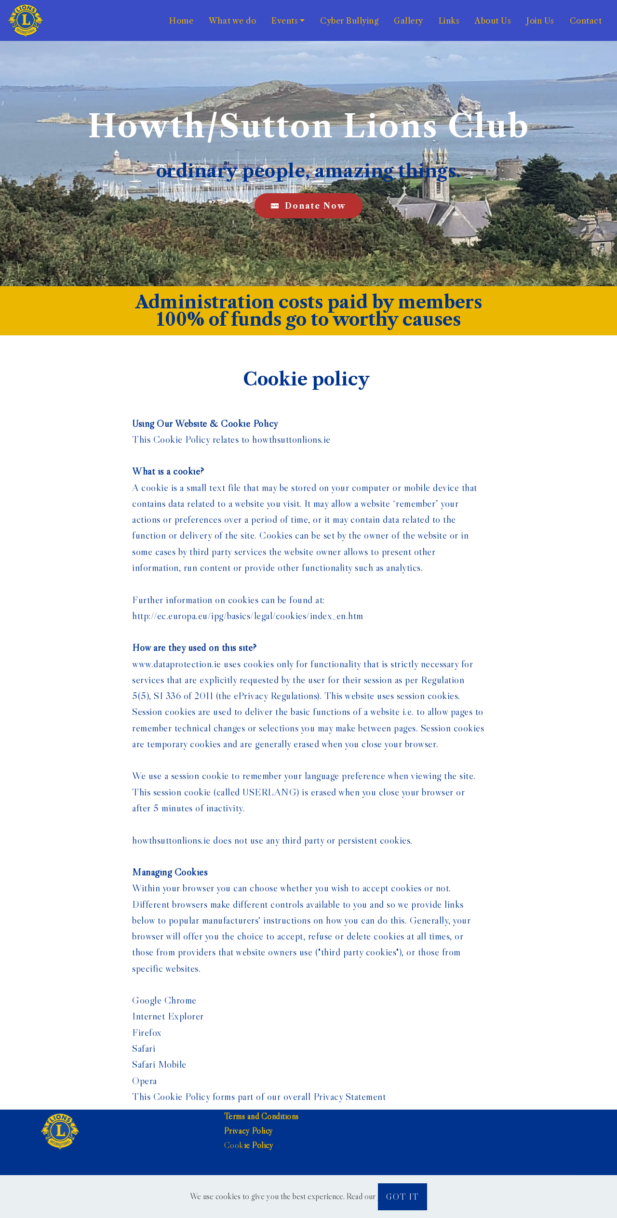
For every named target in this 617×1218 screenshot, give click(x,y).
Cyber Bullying (349, 21)
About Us (493, 21)
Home (181, 21)
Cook (234, 1145)
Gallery (408, 21)
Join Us (540, 21)
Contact (586, 21)
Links (449, 21)
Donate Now (308, 206)
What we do (232, 21)
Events (284, 21)
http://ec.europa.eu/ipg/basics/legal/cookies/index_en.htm (247, 615)
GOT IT (402, 1197)
